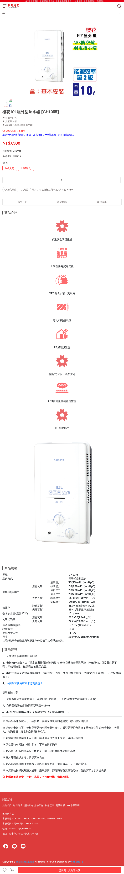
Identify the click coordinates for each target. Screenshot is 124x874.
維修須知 (38, 805)
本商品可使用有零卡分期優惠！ (25, 683)
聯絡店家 (49, 805)
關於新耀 (60, 805)
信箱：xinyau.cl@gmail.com (17, 828)
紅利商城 (17, 805)
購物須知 (28, 805)
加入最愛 (10, 189)
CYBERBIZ (77, 861)
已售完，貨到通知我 (69, 870)
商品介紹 (22, 201)
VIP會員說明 (73, 805)
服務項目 (6, 805)
